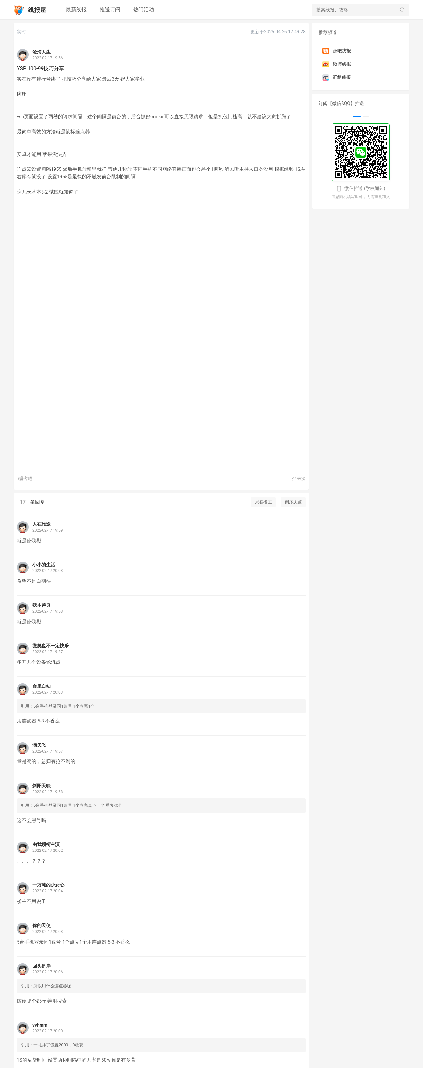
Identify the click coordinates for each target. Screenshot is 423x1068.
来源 (298, 478)
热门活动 (143, 9)
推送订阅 (110, 9)
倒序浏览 (293, 501)
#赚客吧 (24, 478)
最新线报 (76, 9)
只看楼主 (263, 501)
